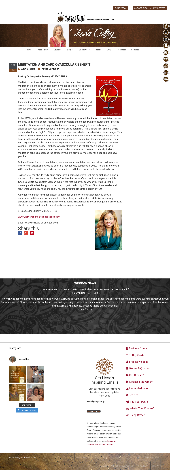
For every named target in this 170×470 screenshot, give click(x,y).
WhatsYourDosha (83, 457)
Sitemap (155, 466)
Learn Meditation (152, 457)
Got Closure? (135, 457)
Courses (57, 50)
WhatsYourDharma (103, 457)
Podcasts (121, 50)
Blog (70, 50)
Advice (45, 69)
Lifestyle (84, 50)
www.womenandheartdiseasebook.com (39, 216)
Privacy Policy (142, 466)
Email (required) (96, 401)
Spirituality (54, 69)
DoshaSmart (120, 457)
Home (28, 50)
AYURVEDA (120, 8)
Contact (135, 50)
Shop (109, 50)
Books (98, 50)
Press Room (42, 50)
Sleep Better (127, 466)
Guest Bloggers (28, 69)
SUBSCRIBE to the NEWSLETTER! (150, 8)
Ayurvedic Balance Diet (108, 466)
